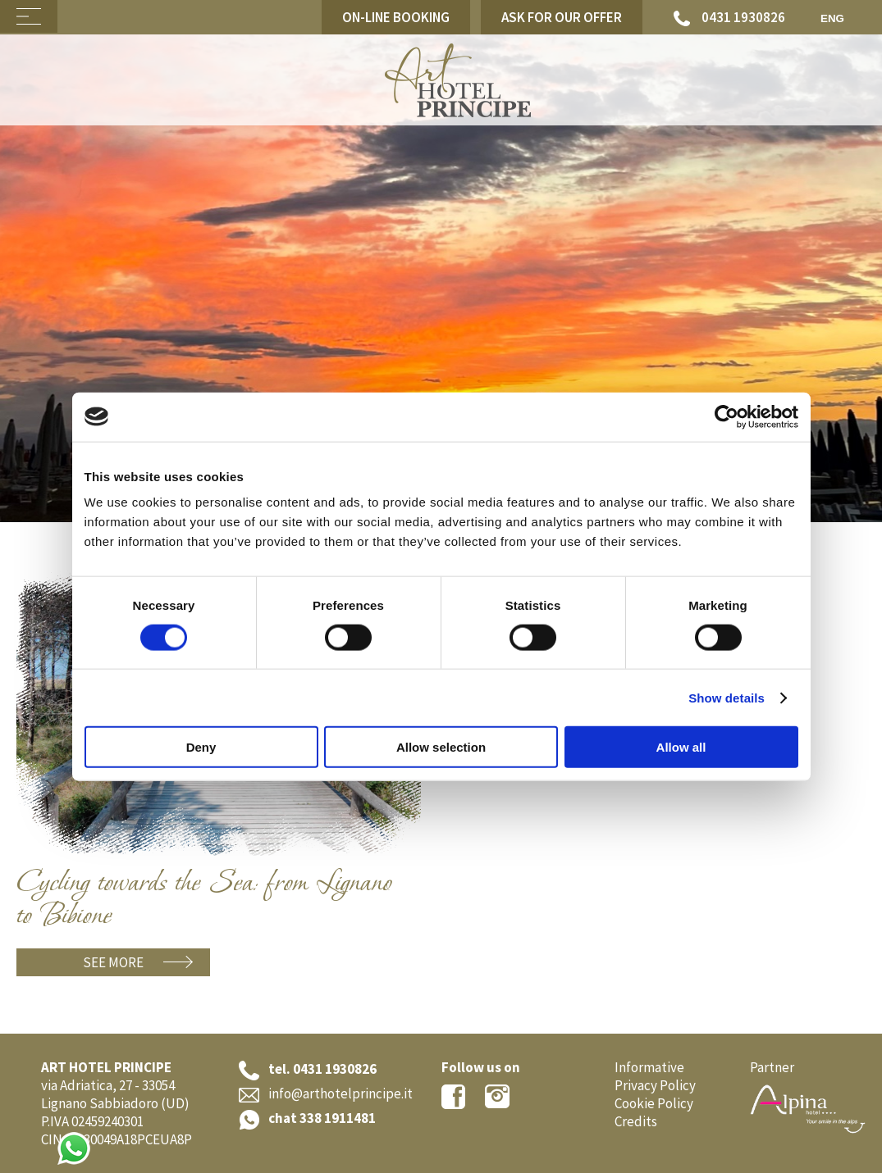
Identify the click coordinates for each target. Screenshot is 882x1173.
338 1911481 (337, 1118)
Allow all (681, 747)
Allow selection (441, 747)
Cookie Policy (654, 1103)
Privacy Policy (655, 1085)
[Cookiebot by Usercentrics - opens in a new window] (726, 416)
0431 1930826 (729, 17)
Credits (636, 1121)
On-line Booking (396, 17)
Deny (201, 747)
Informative (649, 1067)
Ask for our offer (561, 17)
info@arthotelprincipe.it (340, 1093)
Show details (726, 697)
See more (113, 962)
